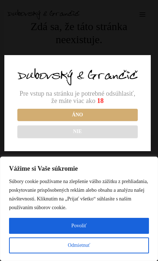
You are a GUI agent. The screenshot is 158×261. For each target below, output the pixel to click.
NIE (77, 131)
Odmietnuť (79, 245)
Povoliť (79, 225)
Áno (77, 114)
